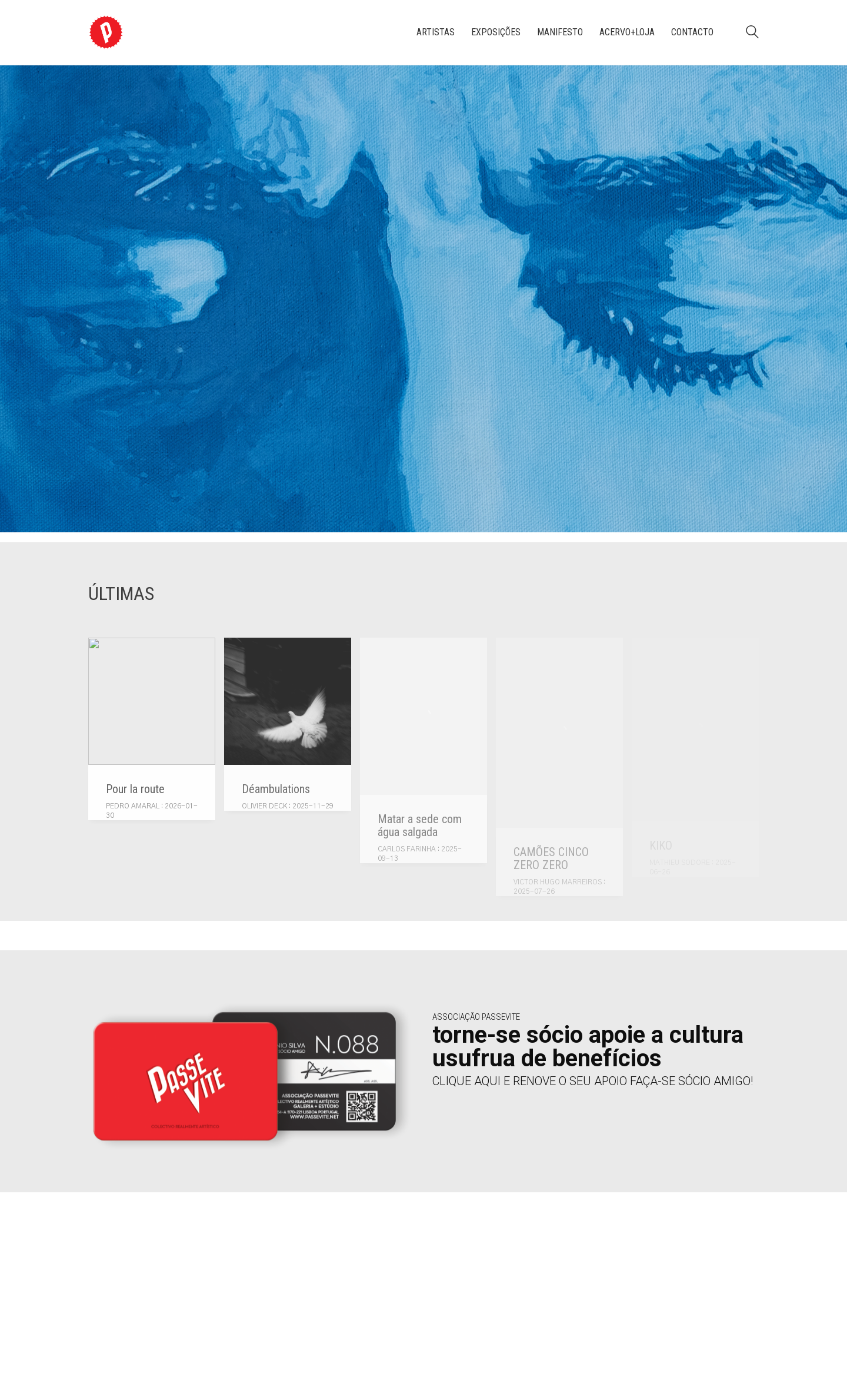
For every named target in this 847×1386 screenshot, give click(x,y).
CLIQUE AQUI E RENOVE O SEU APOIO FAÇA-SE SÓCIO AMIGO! (592, 1081)
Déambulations (276, 788)
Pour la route (135, 788)
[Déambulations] (287, 701)
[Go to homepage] (106, 32)
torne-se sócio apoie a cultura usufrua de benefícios (587, 1046)
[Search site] (752, 33)
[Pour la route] (151, 701)
